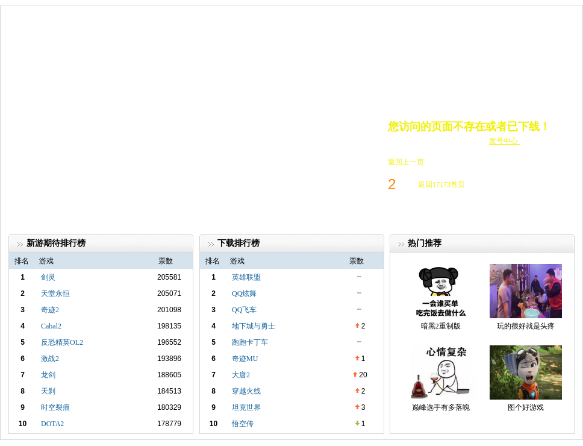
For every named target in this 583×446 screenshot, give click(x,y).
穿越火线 (246, 391)
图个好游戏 (526, 407)
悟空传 (243, 423)
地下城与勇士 (253, 326)
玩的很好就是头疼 (526, 326)
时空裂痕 (55, 407)
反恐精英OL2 (62, 342)
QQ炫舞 (244, 293)
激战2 (50, 358)
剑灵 (48, 277)
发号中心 (504, 141)
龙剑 (48, 375)
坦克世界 (246, 407)
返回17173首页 (441, 184)
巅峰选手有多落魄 (441, 407)
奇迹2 (50, 310)
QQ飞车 (244, 310)
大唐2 (241, 375)
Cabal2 (51, 326)
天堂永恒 (55, 293)
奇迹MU (245, 358)
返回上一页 (406, 162)
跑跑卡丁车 (250, 342)
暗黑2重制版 (441, 326)
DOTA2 (52, 423)
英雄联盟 (246, 277)
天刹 (48, 391)
